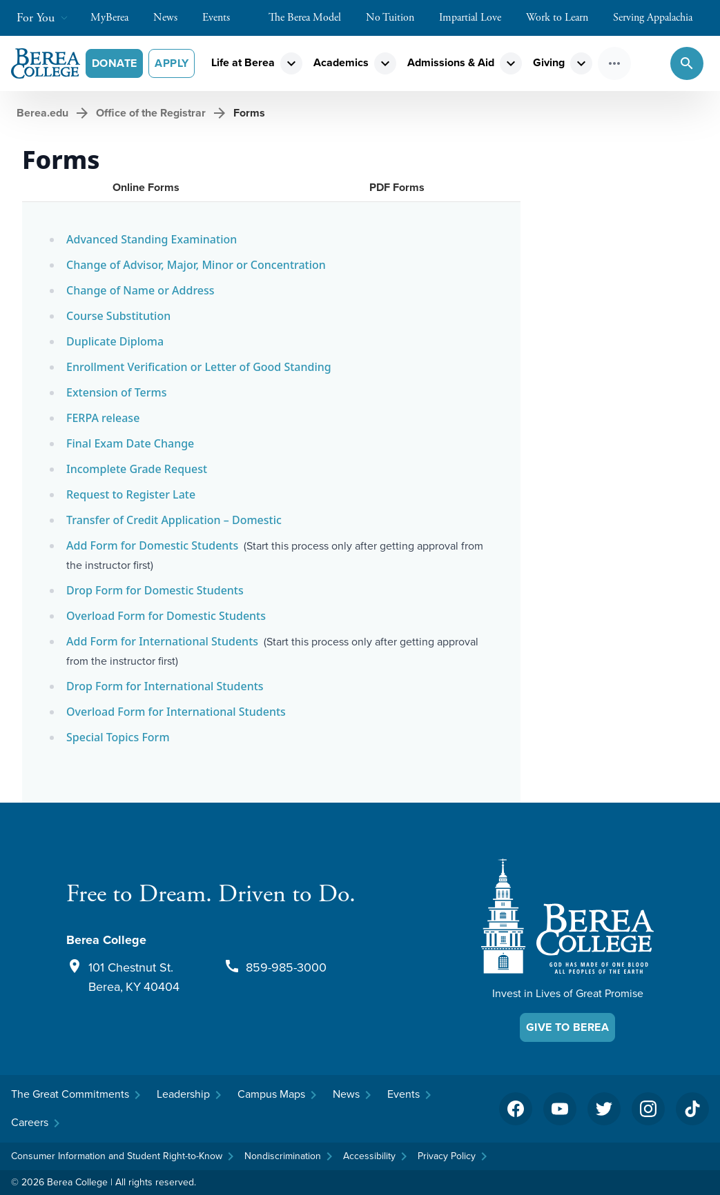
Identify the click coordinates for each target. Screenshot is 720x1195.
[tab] (146, 187)
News (172, 17)
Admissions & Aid (450, 62)
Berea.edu (42, 113)
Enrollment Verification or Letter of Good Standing (198, 366)
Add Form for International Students (162, 641)
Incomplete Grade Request (136, 468)
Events (223, 17)
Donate (114, 63)
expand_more (291, 63)
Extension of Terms (116, 392)
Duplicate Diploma (115, 341)
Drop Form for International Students (165, 686)
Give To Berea (567, 1027)
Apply (171, 63)
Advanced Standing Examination (151, 239)
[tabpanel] (271, 502)
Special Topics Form (118, 737)
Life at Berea (243, 62)
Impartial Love (477, 17)
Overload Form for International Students (176, 711)
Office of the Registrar (151, 113)
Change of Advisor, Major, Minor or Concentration (196, 264)
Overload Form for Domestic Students (166, 615)
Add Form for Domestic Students (152, 545)
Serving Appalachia (659, 17)
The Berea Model (312, 17)
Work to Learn (564, 17)
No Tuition (397, 17)
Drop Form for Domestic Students (155, 590)
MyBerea (116, 17)
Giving (549, 62)
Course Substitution (118, 315)
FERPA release (102, 417)
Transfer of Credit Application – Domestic (174, 520)
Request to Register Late (130, 494)
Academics (341, 62)
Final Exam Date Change (130, 443)
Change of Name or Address (140, 290)
